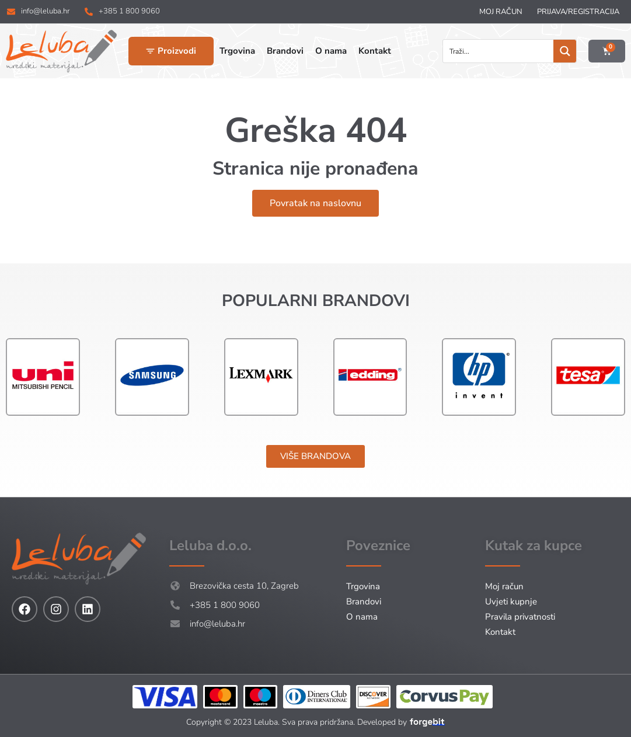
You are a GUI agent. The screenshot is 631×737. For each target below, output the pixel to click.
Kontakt (500, 632)
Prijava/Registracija (578, 11)
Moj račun (500, 11)
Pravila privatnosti (520, 617)
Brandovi (363, 601)
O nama (362, 617)
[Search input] (498, 51)
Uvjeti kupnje (511, 601)
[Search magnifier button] (564, 51)
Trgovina (363, 586)
